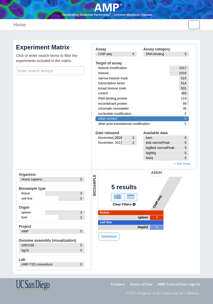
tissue (104, 212)
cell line (106, 222)
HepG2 (143, 227)
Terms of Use (141, 284)
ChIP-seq (157, 202)
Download (108, 236)
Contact (118, 284)
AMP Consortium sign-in (178, 284)
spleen (143, 217)
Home (19, 24)
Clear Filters (124, 204)
